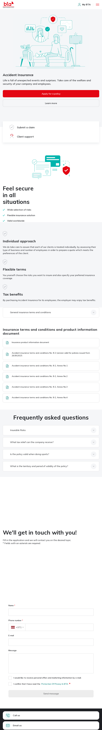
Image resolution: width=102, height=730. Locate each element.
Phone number (15, 620)
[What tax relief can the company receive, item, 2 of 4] (52, 442)
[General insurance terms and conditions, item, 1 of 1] (52, 312)
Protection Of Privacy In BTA (54, 684)
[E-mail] (51, 642)
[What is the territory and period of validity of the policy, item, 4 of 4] (52, 466)
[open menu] (97, 4)
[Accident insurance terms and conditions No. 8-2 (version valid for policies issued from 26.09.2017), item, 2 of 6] (51, 354)
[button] (16, 627)
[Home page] (8, 4)
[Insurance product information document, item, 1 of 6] (51, 342)
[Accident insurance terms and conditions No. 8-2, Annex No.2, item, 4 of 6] (51, 376)
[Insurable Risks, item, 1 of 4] (52, 430)
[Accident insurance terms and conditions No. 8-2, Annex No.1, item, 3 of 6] (51, 366)
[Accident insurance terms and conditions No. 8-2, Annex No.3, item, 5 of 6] (51, 387)
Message (12, 650)
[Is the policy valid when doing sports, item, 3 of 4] (52, 454)
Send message (51, 693)
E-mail (11, 635)
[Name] (51, 612)
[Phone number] (59, 627)
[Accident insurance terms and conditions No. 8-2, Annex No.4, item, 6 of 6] (51, 397)
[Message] (51, 663)
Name (11, 605)
